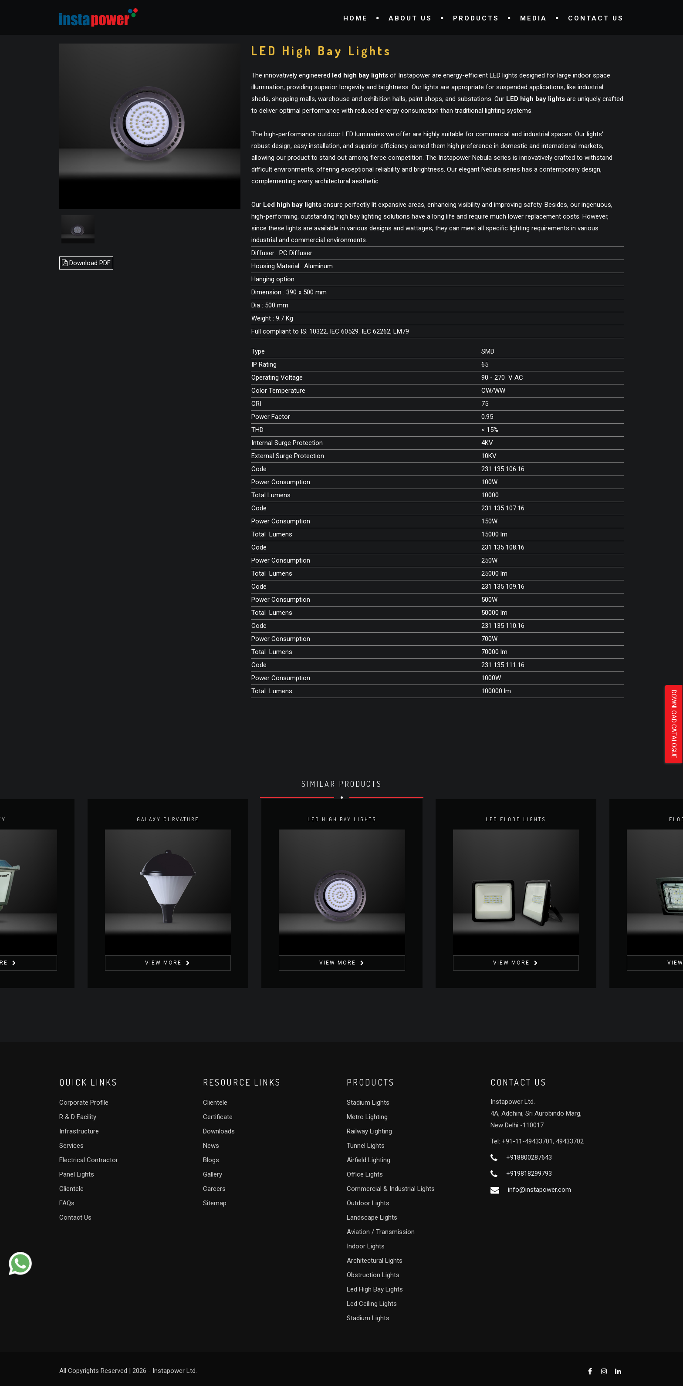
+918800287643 (529, 1157)
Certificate (218, 1117)
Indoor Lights (366, 1246)
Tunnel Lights (366, 1146)
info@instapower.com (539, 1190)
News (211, 1146)
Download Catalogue (673, 724)
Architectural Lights (374, 1261)
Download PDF (86, 263)
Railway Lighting (369, 1131)
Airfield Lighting (368, 1160)
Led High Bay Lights (375, 1289)
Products (476, 18)
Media (533, 18)
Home (355, 18)
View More (163, 963)
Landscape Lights (372, 1217)
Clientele (71, 1189)
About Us (410, 18)
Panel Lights (76, 1174)
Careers (214, 1189)
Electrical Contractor (88, 1160)
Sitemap (215, 1203)
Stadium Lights (368, 1102)
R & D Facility (77, 1117)
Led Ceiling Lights (372, 1304)
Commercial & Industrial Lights (391, 1189)
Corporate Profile (83, 1102)
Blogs (211, 1160)
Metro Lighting (367, 1117)
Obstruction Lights (373, 1275)
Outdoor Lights (368, 1203)
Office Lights (365, 1174)
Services (71, 1146)
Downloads (219, 1131)
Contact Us (596, 18)
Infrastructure (79, 1131)
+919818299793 (529, 1173)
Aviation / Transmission (381, 1232)
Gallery (212, 1174)
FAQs (66, 1203)
